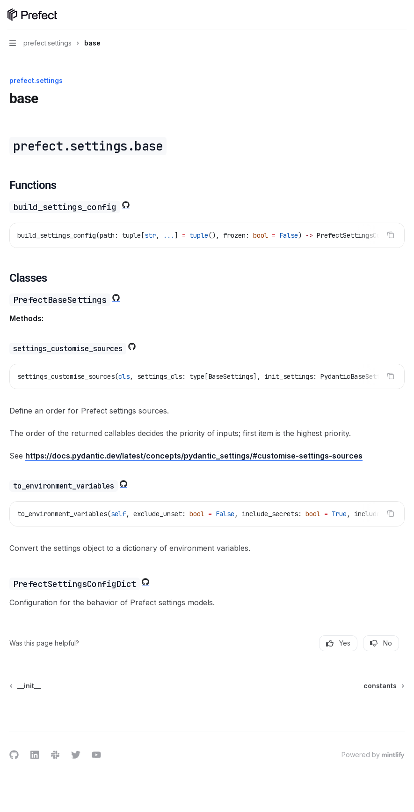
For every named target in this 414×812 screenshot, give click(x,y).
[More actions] (402, 15)
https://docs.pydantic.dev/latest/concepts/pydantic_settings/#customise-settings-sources (194, 455)
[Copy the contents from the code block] (391, 235)
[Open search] (384, 15)
